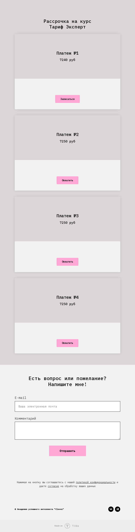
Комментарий (25, 418)
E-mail (20, 398)
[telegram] (117, 509)
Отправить (67, 451)
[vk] (111, 509)
